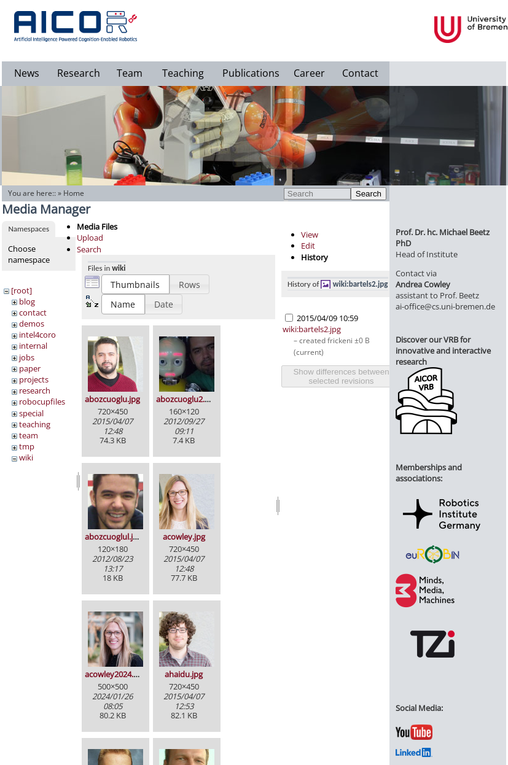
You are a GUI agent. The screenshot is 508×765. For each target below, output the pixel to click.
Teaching (183, 73)
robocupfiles (42, 401)
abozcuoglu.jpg (112, 399)
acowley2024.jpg (114, 674)
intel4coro (37, 334)
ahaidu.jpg (184, 674)
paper (30, 368)
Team (130, 73)
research (34, 390)
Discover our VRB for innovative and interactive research (443, 350)
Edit (308, 245)
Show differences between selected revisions (341, 376)
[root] (21, 290)
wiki (26, 457)
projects (34, 379)
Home (73, 193)
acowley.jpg (184, 536)
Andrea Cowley (423, 284)
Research (78, 73)
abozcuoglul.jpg (113, 536)
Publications (250, 73)
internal (33, 345)
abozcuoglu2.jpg (186, 399)
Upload (90, 237)
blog (27, 301)
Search (368, 193)
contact (33, 312)
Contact (360, 73)
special (31, 413)
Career (309, 73)
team (28, 435)
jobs (26, 357)
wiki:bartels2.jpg (360, 284)
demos (31, 323)
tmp (26, 446)
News (26, 73)
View (309, 234)
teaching (34, 424)
